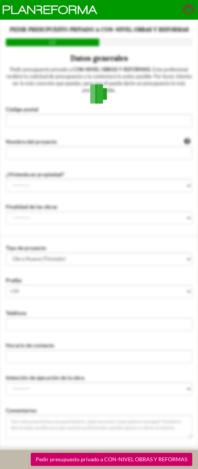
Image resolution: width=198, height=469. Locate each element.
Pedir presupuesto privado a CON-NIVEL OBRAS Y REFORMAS (111, 459)
